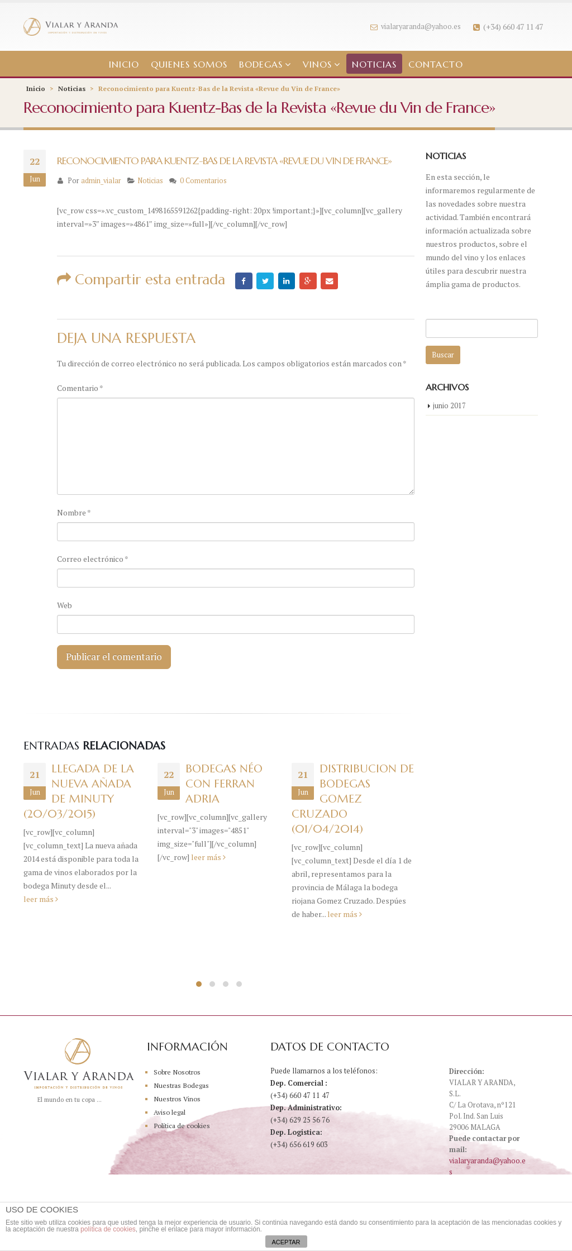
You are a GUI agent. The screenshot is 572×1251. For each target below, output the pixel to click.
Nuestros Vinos (178, 1100)
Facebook (244, 281)
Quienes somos (189, 64)
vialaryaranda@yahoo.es (415, 26)
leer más (40, 900)
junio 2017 (449, 407)
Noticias (374, 64)
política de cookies (108, 1229)
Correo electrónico (92, 558)
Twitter (266, 281)
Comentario (80, 388)
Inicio (124, 64)
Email (333, 281)
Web (64, 605)
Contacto (435, 64)
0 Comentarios (203, 180)
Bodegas (261, 64)
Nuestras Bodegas (183, 1086)
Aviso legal (171, 1113)
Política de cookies (184, 1126)
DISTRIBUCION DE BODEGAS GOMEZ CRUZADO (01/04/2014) (353, 800)
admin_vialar (101, 180)
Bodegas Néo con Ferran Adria (224, 785)
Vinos (317, 64)
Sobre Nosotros (179, 1073)
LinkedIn (289, 281)
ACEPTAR (285, 1242)
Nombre (74, 512)
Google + (311, 281)
